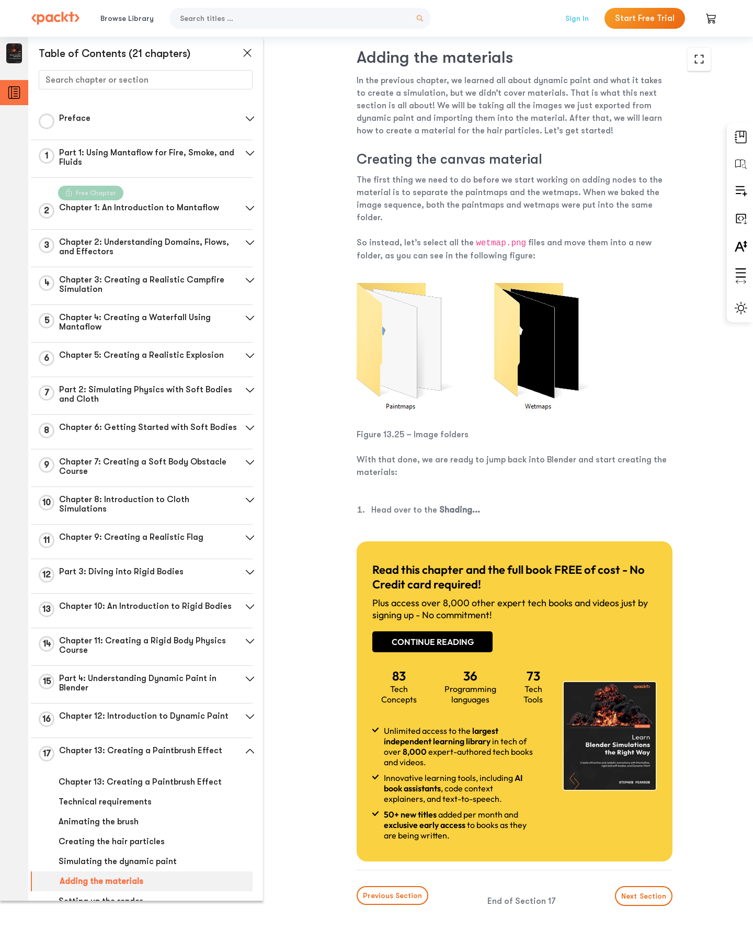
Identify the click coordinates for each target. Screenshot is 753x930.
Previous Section (351, 851)
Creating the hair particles (112, 844)
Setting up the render (101, 904)
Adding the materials (101, 884)
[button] (248, 119)
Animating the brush (99, 825)
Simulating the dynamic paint (118, 864)
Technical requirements (105, 805)
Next (639, 852)
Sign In (577, 18)
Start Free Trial (645, 18)
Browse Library (127, 18)
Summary (77, 924)
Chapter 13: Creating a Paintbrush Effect (140, 785)
